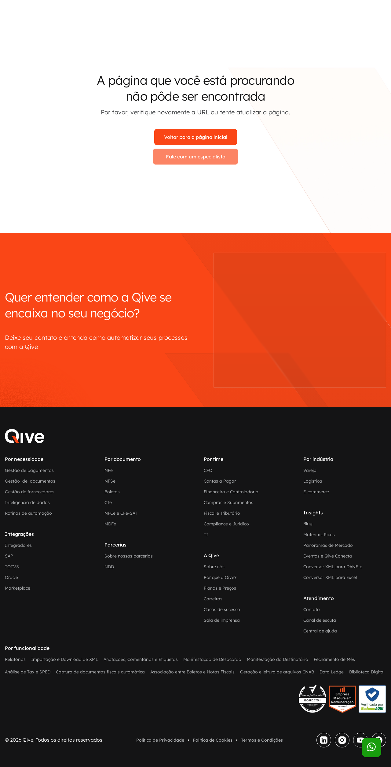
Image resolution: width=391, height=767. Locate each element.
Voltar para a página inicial (195, 137)
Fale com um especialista (195, 157)
